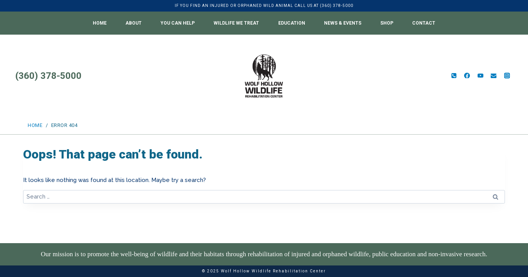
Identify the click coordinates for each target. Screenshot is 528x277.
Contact (423, 23)
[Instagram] (507, 76)
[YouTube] (480, 76)
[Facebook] (467, 76)
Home (100, 23)
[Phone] (453, 76)
